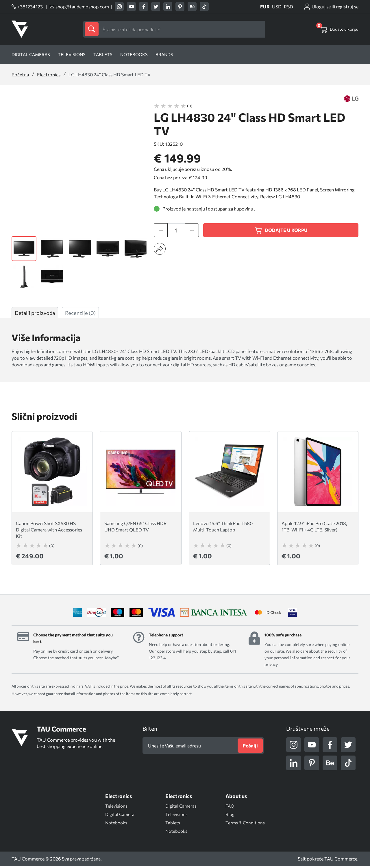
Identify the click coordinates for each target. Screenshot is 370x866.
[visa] (292, 612)
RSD (288, 6)
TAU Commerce (340, 858)
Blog (229, 814)
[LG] (351, 98)
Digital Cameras (120, 814)
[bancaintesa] (213, 612)
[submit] (92, 29)
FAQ (229, 805)
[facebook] (143, 6)
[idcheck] (268, 612)
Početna (20, 74)
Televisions (72, 54)
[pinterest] (179, 6)
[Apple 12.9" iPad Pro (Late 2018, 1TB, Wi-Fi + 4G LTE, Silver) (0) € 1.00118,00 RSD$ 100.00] (318, 498)
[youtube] (131, 6)
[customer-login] (330, 6)
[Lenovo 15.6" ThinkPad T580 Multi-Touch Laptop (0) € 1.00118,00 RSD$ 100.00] (229, 498)
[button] (160, 249)
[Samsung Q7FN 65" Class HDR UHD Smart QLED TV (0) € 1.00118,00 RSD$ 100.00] (140, 498)
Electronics (48, 74)
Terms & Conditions (245, 822)
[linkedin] (167, 6)
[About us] (236, 796)
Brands (164, 54)
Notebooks (134, 54)
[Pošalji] (250, 745)
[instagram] (119, 6)
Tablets (102, 54)
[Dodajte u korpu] (280, 230)
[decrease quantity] (161, 230)
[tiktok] (204, 6)
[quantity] (176, 230)
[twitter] (155, 6)
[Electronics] (118, 796)
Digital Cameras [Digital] (31, 54)
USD (277, 6)
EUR (265, 6)
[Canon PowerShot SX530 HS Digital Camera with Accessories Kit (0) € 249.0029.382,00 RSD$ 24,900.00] (52, 498)
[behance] (192, 6)
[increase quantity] (192, 230)
